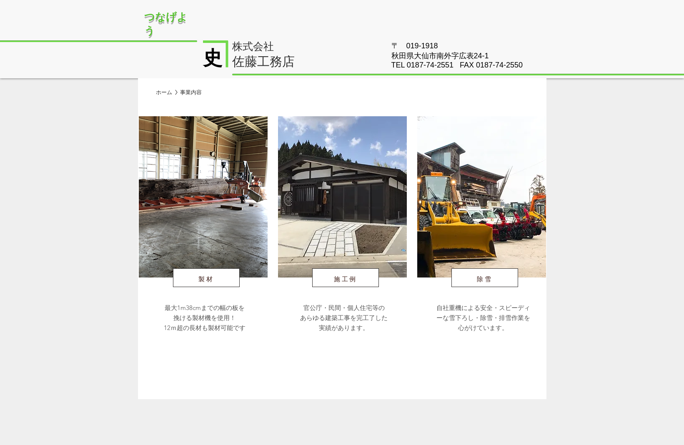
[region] (203, 238)
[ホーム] (164, 92)
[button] (191, 92)
